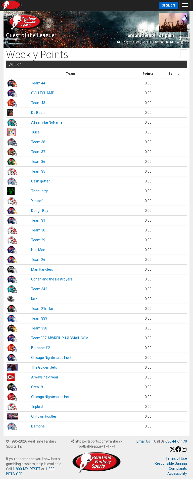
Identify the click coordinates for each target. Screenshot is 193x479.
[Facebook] (178, 451)
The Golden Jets (44, 367)
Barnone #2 (40, 348)
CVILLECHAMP (42, 93)
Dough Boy (39, 211)
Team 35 (38, 171)
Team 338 (39, 328)
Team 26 (38, 260)
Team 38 (38, 142)
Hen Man (38, 250)
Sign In (168, 5)
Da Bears (38, 113)
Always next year (44, 377)
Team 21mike (42, 309)
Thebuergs (40, 191)
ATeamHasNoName (47, 122)
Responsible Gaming (171, 463)
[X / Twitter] (172, 451)
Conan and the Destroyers (51, 279)
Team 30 (38, 230)
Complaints (178, 468)
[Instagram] (184, 451)
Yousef (37, 201)
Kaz (34, 299)
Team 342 (39, 289)
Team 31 (38, 220)
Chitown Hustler (43, 416)
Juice (35, 132)
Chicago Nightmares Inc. (50, 397)
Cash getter (40, 181)
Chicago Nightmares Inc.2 (51, 358)
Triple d (37, 407)
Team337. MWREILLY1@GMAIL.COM (59, 338)
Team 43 (38, 103)
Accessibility (177, 473)
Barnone (38, 426)
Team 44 (38, 83)
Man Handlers (42, 269)
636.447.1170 (176, 441)
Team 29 (38, 240)
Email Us (143, 441)
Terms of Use (176, 458)
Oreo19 (37, 387)
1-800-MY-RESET (26, 469)
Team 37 (38, 152)
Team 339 (39, 318)
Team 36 (38, 162)
